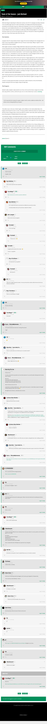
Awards (3, 11)
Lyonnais (8, 631)
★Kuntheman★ (11, 438)
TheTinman (7, 564)
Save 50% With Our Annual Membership (23, 1)
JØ (5, 643)
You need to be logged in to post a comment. (12, 701)
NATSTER (8, 552)
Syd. (6, 171)
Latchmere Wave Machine (12, 400)
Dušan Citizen (8, 576)
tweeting (40, 102)
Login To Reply (42, 179)
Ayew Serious (8, 610)
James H (4, 149)
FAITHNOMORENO (9, 471)
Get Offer (23, 3)
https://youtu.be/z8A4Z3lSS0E (10, 477)
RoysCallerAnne (9, 184)
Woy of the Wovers (13, 261)
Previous (16, 166)
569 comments (10, 27)
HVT (7, 282)
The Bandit (11, 228)
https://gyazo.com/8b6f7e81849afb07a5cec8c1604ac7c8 (15, 646)
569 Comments (10, 159)
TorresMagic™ (11, 194)
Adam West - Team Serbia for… (13, 350)
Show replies (43, 160)
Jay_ (6, 485)
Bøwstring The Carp (9, 372)
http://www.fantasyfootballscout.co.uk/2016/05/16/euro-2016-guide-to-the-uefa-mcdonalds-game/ (23, 687)
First (19, 166)
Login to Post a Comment (23, 159)
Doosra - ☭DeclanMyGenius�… (12, 327)
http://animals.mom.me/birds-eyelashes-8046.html (17, 197)
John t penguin (11, 217)
